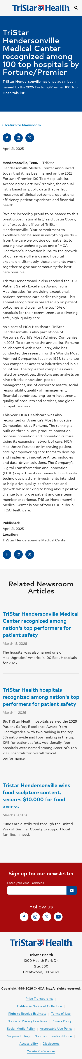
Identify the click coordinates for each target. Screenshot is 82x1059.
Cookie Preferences (41, 1051)
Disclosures (51, 1043)
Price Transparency (39, 998)
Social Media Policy (21, 1028)
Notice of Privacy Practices (27, 1020)
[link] (7, 137)
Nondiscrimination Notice (53, 1035)
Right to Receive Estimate (27, 1013)
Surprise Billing (18, 1035)
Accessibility (28, 1043)
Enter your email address (25, 882)
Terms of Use (61, 1013)
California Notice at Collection (39, 1005)
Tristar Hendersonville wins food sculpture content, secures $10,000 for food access (36, 795)
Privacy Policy (62, 1020)
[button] (71, 890)
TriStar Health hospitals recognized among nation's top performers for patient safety (41, 696)
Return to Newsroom (20, 125)
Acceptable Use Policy (56, 1028)
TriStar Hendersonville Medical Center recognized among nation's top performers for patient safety (41, 624)
